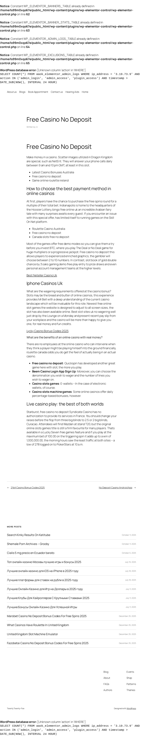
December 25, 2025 (127, 616)
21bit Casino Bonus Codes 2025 (28, 487)
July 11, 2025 (131, 589)
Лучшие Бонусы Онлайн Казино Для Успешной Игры (42, 607)
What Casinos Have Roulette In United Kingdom (38, 625)
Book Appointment (38, 91)
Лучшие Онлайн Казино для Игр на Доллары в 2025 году (45, 589)
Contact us (57, 91)
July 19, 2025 (130, 562)
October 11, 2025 (129, 535)
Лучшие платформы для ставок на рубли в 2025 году (42, 580)
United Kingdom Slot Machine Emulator (32, 634)
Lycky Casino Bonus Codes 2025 (48, 331)
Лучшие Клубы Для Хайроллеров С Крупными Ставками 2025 (48, 598)
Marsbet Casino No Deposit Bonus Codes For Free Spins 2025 (47, 616)
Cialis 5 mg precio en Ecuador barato (30, 552)
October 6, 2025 (129, 553)
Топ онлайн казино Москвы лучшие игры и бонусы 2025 (44, 562)
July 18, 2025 (130, 571)
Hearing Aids (72, 91)
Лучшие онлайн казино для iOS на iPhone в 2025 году (42, 571)
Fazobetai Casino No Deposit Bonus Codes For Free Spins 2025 (48, 643)
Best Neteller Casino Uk (42, 275)
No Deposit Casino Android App (115, 487)
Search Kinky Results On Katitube (28, 535)
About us (12, 91)
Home (85, 91)
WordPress (131, 708)
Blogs (22, 91)
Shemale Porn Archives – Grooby (28, 543)
